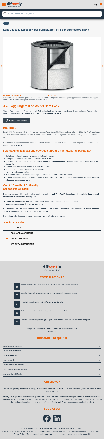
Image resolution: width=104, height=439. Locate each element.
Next (102, 63)
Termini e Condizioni (35, 434)
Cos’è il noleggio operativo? (12, 346)
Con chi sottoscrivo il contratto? (13, 365)
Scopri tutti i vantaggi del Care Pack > (46, 113)
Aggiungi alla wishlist (18, 120)
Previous (1, 63)
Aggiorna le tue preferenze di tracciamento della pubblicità (67, 434)
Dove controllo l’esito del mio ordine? (15, 369)
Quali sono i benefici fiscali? (12, 374)
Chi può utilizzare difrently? (12, 351)
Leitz (6, 23)
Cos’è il (10, 355)
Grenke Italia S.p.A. (59, 402)
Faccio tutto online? (9, 360)
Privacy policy (94, 431)
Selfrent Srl (55, 397)
